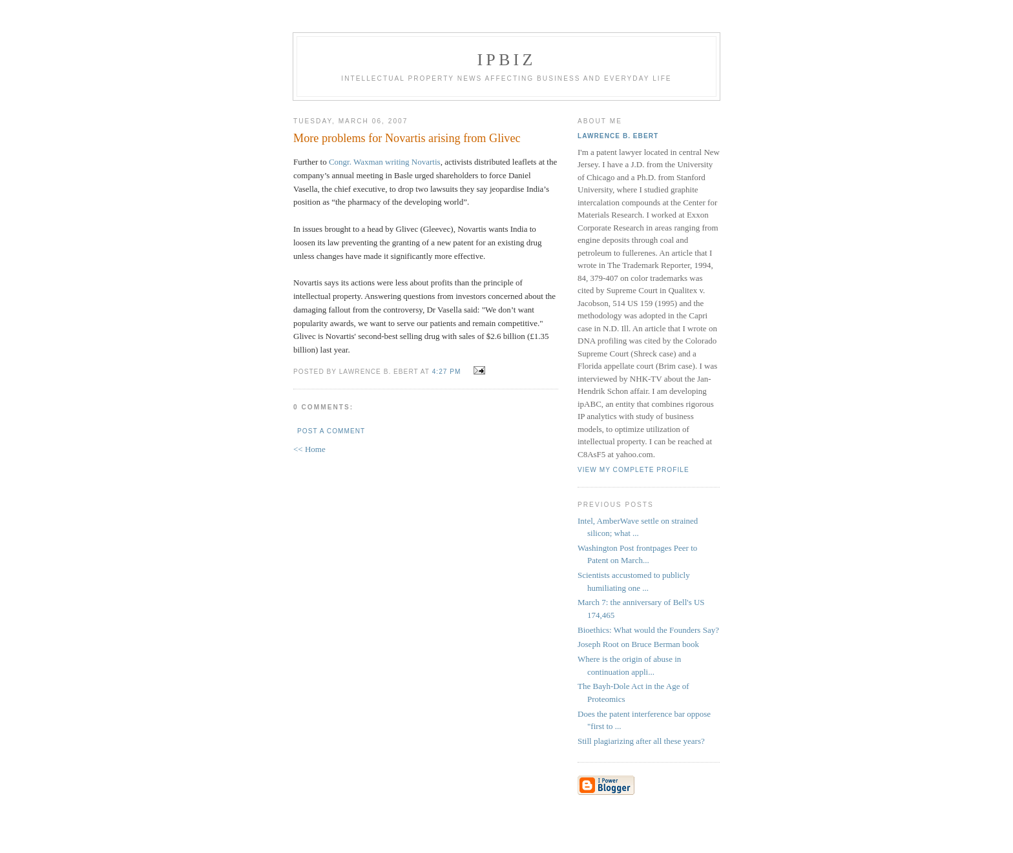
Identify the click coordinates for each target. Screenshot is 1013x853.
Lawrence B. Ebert (618, 135)
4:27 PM (446, 371)
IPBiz (506, 59)
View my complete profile (633, 469)
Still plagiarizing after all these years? (641, 741)
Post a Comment (331, 431)
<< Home (309, 449)
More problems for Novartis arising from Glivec (407, 138)
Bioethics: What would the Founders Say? (648, 630)
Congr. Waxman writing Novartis (385, 162)
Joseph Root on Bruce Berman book (638, 644)
